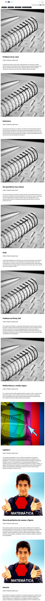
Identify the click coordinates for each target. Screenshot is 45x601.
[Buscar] (39, 2)
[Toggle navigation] (1, 0)
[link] (42, 2)
